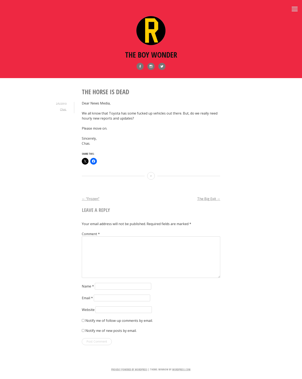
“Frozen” (90, 198)
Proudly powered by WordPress (129, 369)
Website (88, 309)
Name (88, 286)
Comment (91, 234)
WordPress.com (181, 369)
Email (87, 298)
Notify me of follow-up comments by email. (119, 320)
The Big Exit (208, 198)
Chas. (63, 109)
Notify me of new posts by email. (111, 330)
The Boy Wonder (151, 55)
